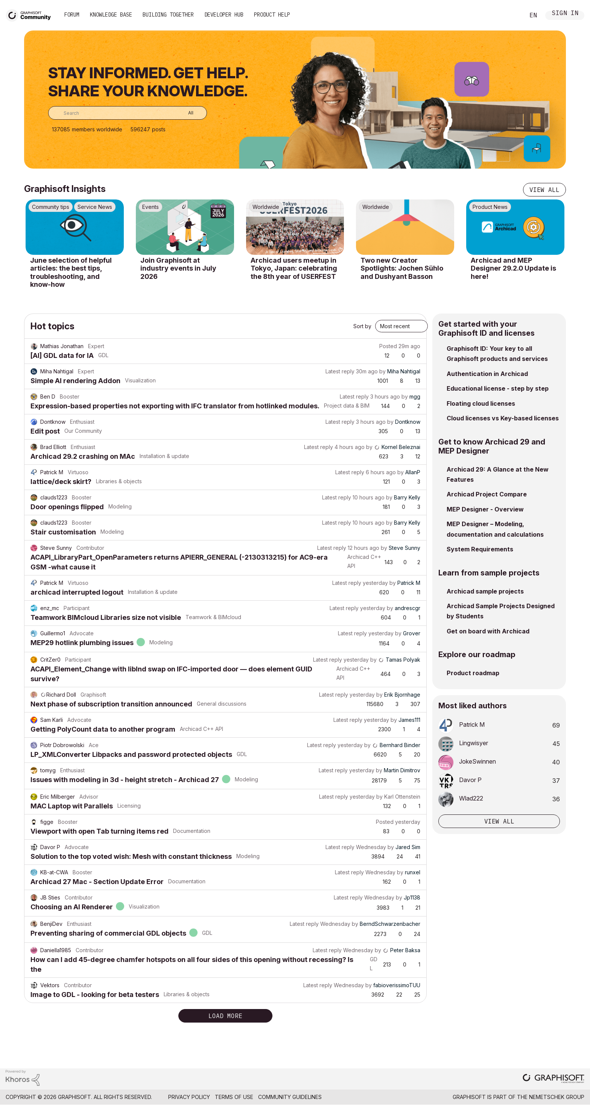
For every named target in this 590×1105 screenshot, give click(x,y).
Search (510, 15)
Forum (71, 14)
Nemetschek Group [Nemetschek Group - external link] (556, 1097)
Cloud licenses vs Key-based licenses (503, 418)
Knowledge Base (111, 14)
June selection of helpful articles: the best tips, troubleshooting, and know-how (71, 272)
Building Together (168, 14)
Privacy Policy (189, 1097)
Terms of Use (234, 1097)
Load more (225, 1016)
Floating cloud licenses (481, 403)
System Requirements (480, 549)
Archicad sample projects (485, 591)
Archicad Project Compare (487, 494)
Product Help (272, 14)
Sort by (362, 326)
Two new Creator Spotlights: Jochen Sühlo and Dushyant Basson (401, 268)
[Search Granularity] (185, 113)
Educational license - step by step (498, 388)
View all (544, 189)
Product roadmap (473, 673)
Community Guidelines (290, 1097)
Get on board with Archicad (488, 631)
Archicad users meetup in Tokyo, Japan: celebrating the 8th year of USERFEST (294, 268)
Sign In (565, 14)
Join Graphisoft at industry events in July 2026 (178, 268)
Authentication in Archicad (487, 373)
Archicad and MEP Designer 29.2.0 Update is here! (513, 268)
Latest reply (339, 371)
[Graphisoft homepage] (553, 1079)
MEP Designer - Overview (485, 509)
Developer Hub (223, 14)
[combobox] (127, 113)
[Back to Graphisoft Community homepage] (31, 14)
